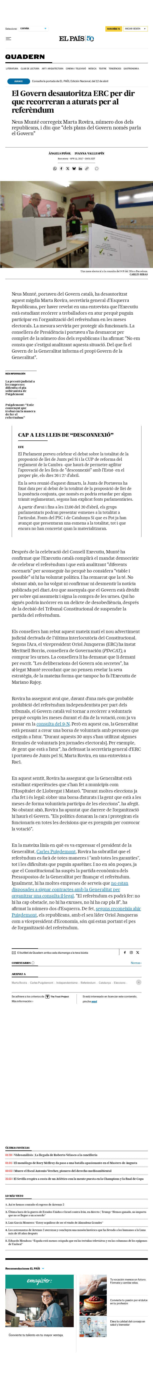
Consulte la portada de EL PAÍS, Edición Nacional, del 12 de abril (70, 81)
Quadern (24, 58)
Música (92, 68)
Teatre (102, 68)
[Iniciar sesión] (135, 29)
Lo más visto (14, 1195)
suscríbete (113, 28)
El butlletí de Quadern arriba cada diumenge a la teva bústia (52, 952)
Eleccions (119, 982)
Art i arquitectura (53, 68)
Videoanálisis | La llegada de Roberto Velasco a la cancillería (55, 1155)
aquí (94, 1001)
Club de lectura (30, 68)
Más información (22, 1001)
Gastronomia (131, 68)
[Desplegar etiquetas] (138, 982)
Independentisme (66, 982)
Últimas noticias (17, 1147)
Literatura (12, 68)
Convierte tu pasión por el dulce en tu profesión (128, 1302)
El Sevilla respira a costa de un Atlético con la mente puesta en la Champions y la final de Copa (79, 1179)
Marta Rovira (19, 982)
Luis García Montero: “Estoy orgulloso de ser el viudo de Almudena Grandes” (55, 1222)
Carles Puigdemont (56, 851)
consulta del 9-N (53, 724)
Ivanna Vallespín (89, 153)
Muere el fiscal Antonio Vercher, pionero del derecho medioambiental (63, 1171)
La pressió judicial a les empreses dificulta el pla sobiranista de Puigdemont (20, 388)
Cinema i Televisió (76, 68)
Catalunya (105, 982)
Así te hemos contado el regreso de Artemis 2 (36, 1204)
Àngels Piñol (60, 153)
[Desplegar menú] (8, 39)
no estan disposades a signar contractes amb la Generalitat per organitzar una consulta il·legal (70, 889)
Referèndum (88, 982)
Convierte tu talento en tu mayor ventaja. (36, 1335)
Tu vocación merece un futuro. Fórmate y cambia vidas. (128, 1281)
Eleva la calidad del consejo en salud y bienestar (127, 1323)
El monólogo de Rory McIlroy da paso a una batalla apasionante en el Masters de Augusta (75, 1163)
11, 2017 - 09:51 (82, 158)
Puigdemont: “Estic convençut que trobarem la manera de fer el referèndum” (20, 411)
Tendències (115, 68)
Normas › (136, 962)
